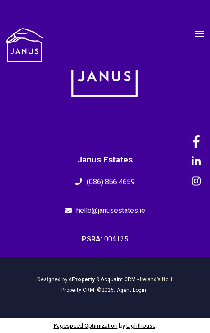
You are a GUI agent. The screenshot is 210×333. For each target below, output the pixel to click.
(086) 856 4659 (111, 182)
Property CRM (77, 290)
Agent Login (131, 290)
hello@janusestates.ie (110, 210)
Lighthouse (140, 325)
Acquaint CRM (118, 279)
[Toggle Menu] (199, 35)
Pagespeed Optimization (86, 325)
